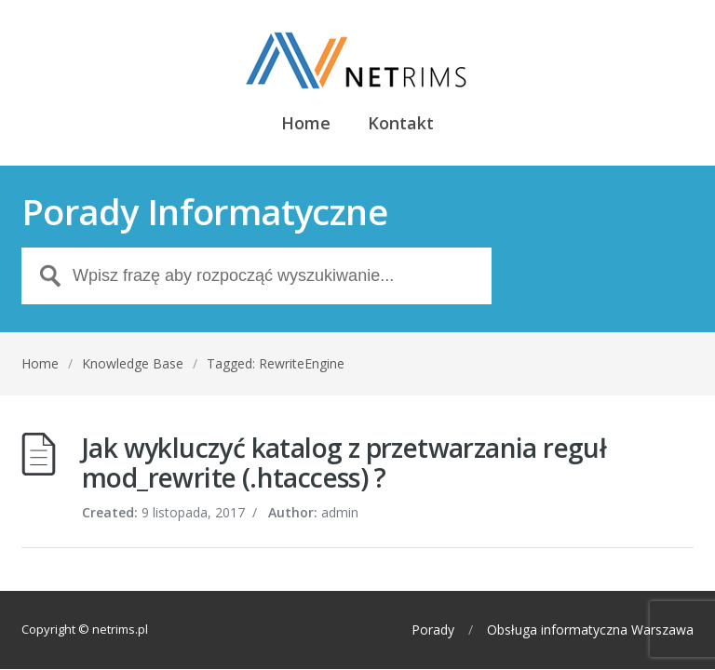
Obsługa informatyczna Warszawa (590, 629)
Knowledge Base (132, 363)
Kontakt (401, 124)
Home (306, 124)
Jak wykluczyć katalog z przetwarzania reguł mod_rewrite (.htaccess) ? (344, 462)
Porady (432, 629)
